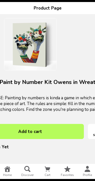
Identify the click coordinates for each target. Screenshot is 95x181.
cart (47, 171)
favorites (67, 171)
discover (27, 171)
